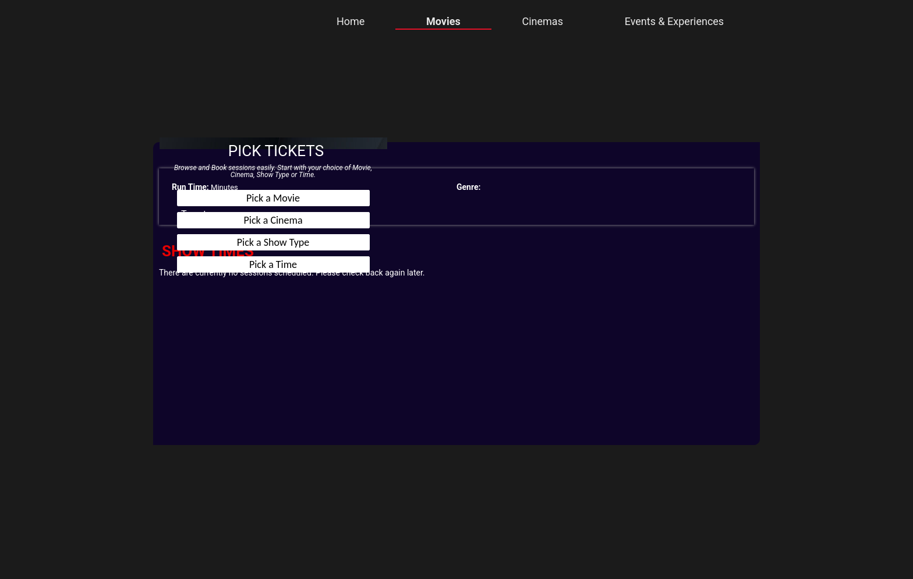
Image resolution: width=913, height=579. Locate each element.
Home (351, 21)
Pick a (273, 198)
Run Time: (190, 187)
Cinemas (542, 21)
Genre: (468, 187)
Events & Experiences (674, 21)
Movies (443, 21)
